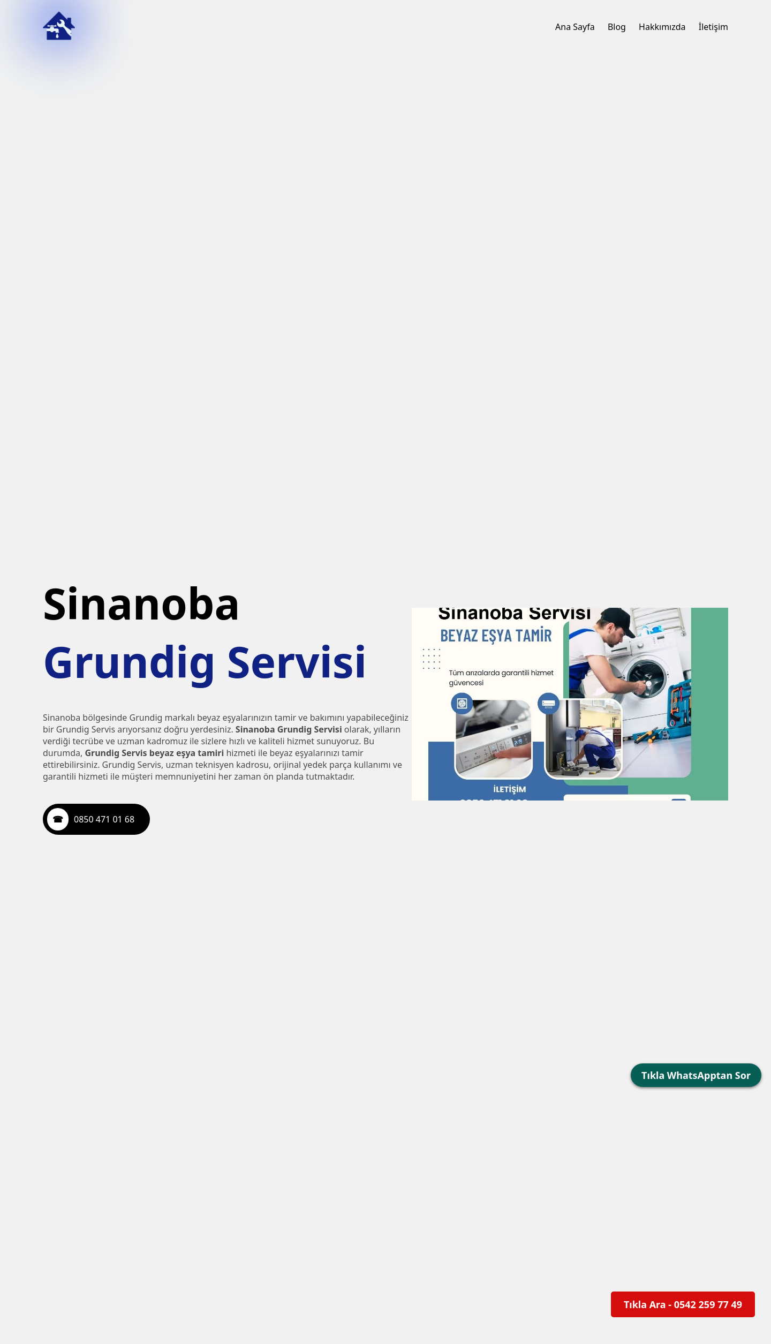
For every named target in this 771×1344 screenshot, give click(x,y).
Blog (617, 27)
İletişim (713, 27)
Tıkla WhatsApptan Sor (696, 1075)
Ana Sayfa (575, 27)
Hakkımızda (662, 27)
